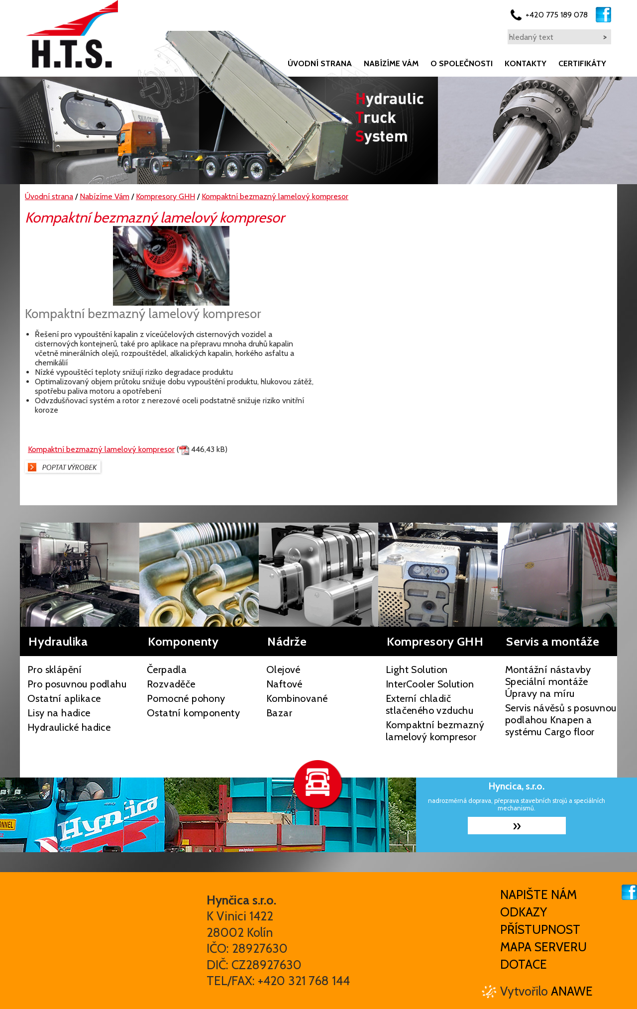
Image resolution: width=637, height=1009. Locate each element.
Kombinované (296, 698)
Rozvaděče (171, 684)
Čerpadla (167, 669)
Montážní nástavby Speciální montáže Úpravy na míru (548, 681)
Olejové (283, 669)
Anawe (572, 991)
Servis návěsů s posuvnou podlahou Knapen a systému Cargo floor (561, 720)
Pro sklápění (54, 669)
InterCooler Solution (430, 684)
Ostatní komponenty (193, 713)
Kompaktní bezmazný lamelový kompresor (101, 449)
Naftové (284, 684)
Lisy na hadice (59, 713)
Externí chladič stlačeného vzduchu (429, 704)
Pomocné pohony (186, 698)
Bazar (279, 713)
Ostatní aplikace (64, 698)
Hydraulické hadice (68, 727)
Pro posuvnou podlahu (76, 684)
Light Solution (417, 669)
